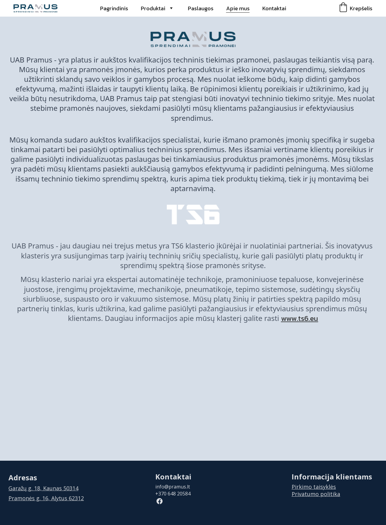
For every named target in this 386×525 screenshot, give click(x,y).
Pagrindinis (114, 8)
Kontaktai (274, 8)
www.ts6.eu (299, 318)
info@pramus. (171, 486)
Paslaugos (201, 8)
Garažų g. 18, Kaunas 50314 (43, 488)
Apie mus (238, 8)
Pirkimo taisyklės (314, 486)
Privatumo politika (316, 494)
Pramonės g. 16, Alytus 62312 (46, 498)
